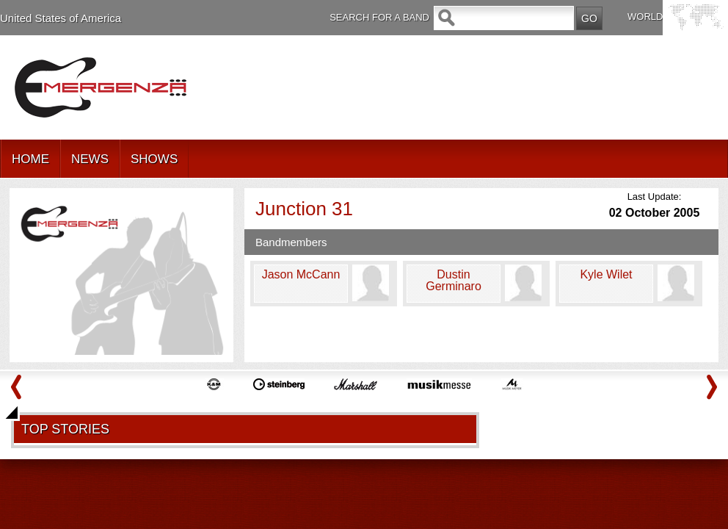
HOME (30, 159)
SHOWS (154, 159)
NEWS (90, 159)
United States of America (60, 18)
